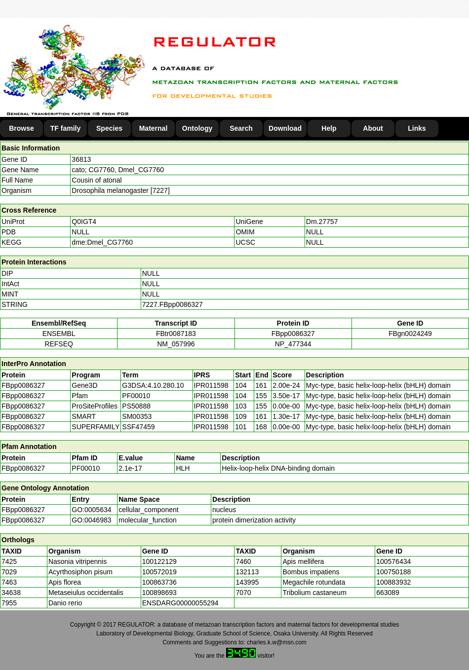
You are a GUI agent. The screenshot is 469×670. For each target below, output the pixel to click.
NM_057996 (176, 344)
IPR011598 (211, 385)
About (373, 128)
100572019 (159, 572)
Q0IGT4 (84, 221)
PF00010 (86, 468)
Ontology (197, 128)
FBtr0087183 (176, 333)
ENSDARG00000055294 (180, 603)
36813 (81, 159)
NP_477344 (293, 344)
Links (417, 128)
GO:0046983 (91, 520)
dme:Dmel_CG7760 (102, 242)
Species (109, 128)
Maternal (153, 128)
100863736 (159, 582)
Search (241, 128)
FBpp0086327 (293, 333)
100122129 (159, 561)
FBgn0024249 (410, 333)
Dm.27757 (322, 221)
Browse (21, 128)
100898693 (159, 592)
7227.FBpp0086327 (172, 304)
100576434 (393, 561)
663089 (387, 592)
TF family (65, 128)
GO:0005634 (91, 510)
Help (328, 128)
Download (285, 128)
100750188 (393, 572)
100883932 (393, 582)
